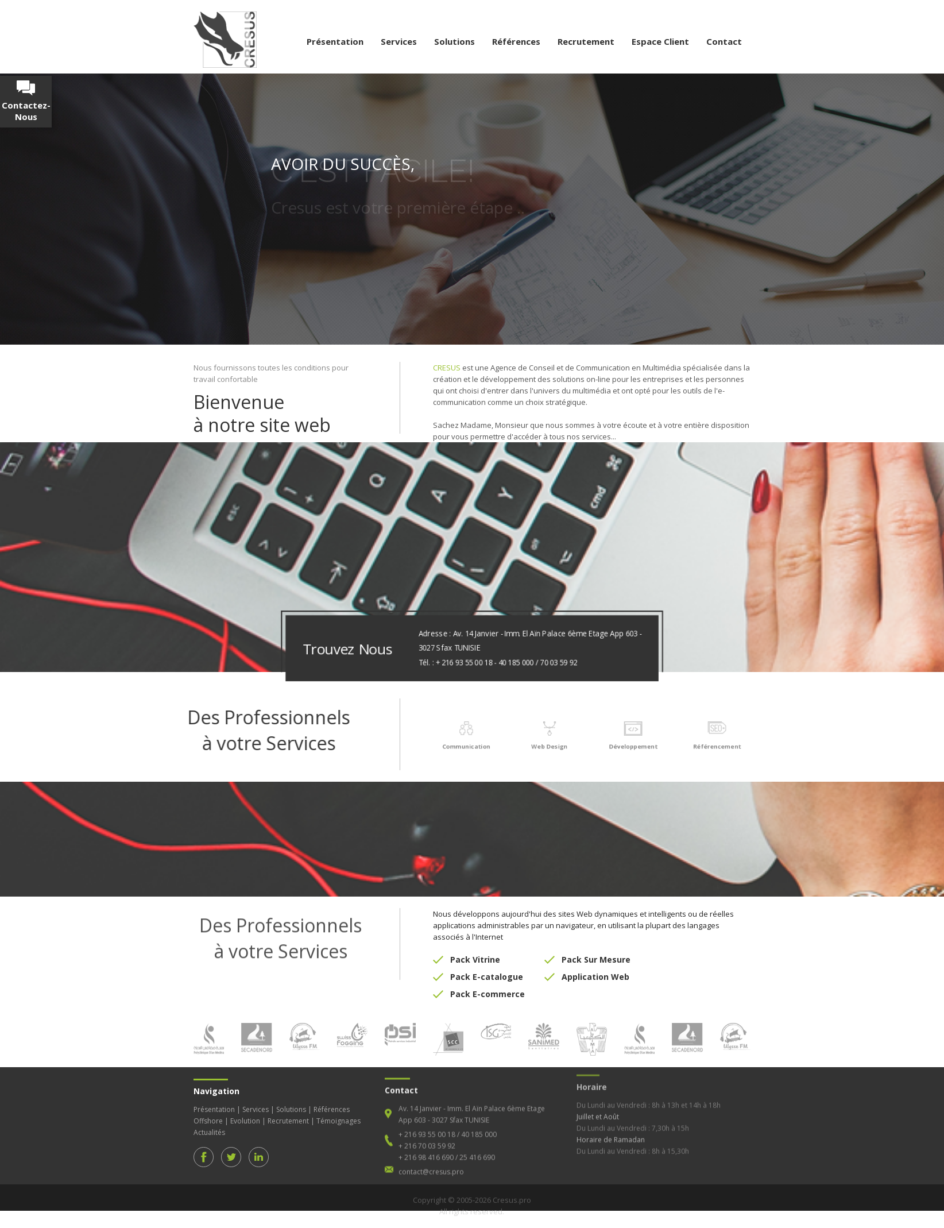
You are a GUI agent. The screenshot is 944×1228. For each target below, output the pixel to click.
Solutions (454, 41)
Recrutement (586, 41)
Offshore (208, 1111)
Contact (724, 41)
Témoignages (338, 1111)
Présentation (335, 41)
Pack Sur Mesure (596, 949)
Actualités (209, 1122)
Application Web (595, 966)
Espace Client (660, 41)
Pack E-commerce (487, 984)
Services (399, 41)
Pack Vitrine (475, 949)
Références (516, 41)
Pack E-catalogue (486, 966)
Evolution (245, 1111)
